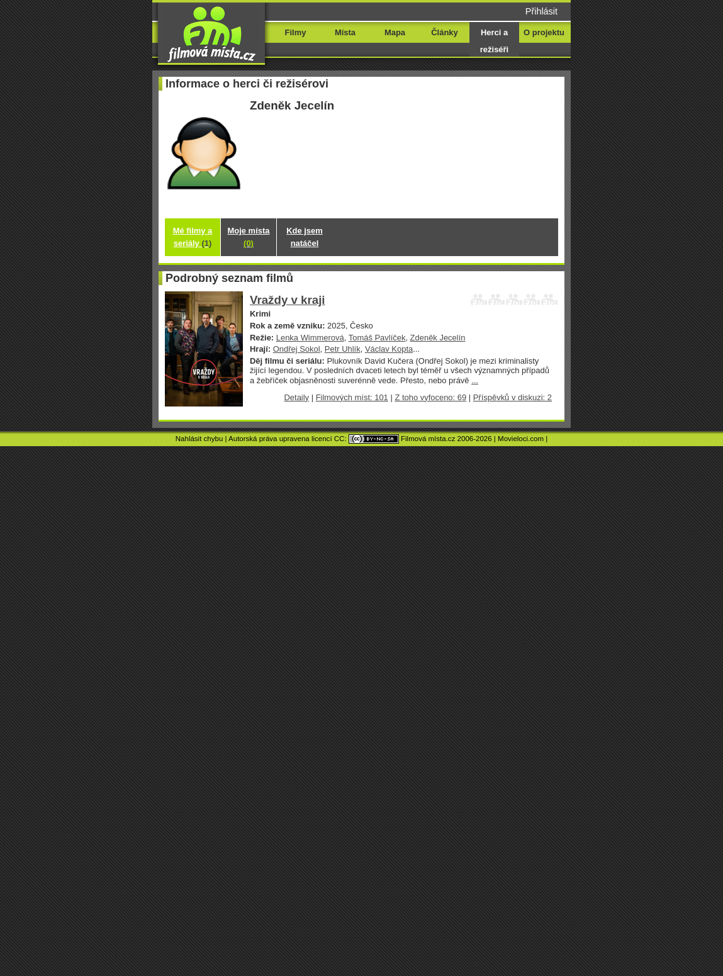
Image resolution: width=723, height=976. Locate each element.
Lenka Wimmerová (310, 337)
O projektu (544, 32)
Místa (345, 32)
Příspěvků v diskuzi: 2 (512, 397)
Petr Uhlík (343, 349)
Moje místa (249, 237)
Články (444, 32)
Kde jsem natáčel (304, 237)
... (474, 380)
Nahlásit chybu (199, 438)
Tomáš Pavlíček (377, 337)
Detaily (297, 397)
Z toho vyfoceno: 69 (430, 397)
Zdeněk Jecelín (438, 337)
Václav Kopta (389, 349)
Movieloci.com (521, 438)
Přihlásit (541, 11)
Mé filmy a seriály (193, 237)
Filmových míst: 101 (352, 397)
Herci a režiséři (494, 41)
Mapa (394, 32)
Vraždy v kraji (287, 299)
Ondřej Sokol (296, 349)
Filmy (295, 32)
